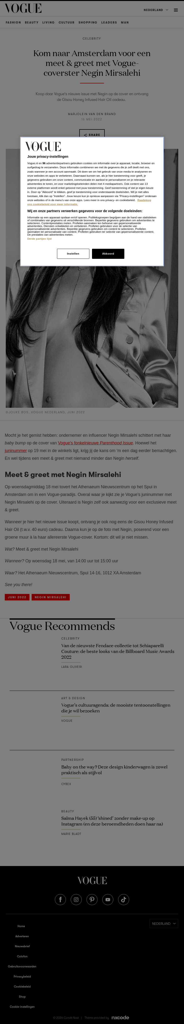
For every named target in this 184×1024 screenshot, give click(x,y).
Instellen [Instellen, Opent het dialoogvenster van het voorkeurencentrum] (73, 253)
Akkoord (108, 253)
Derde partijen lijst (39, 238)
